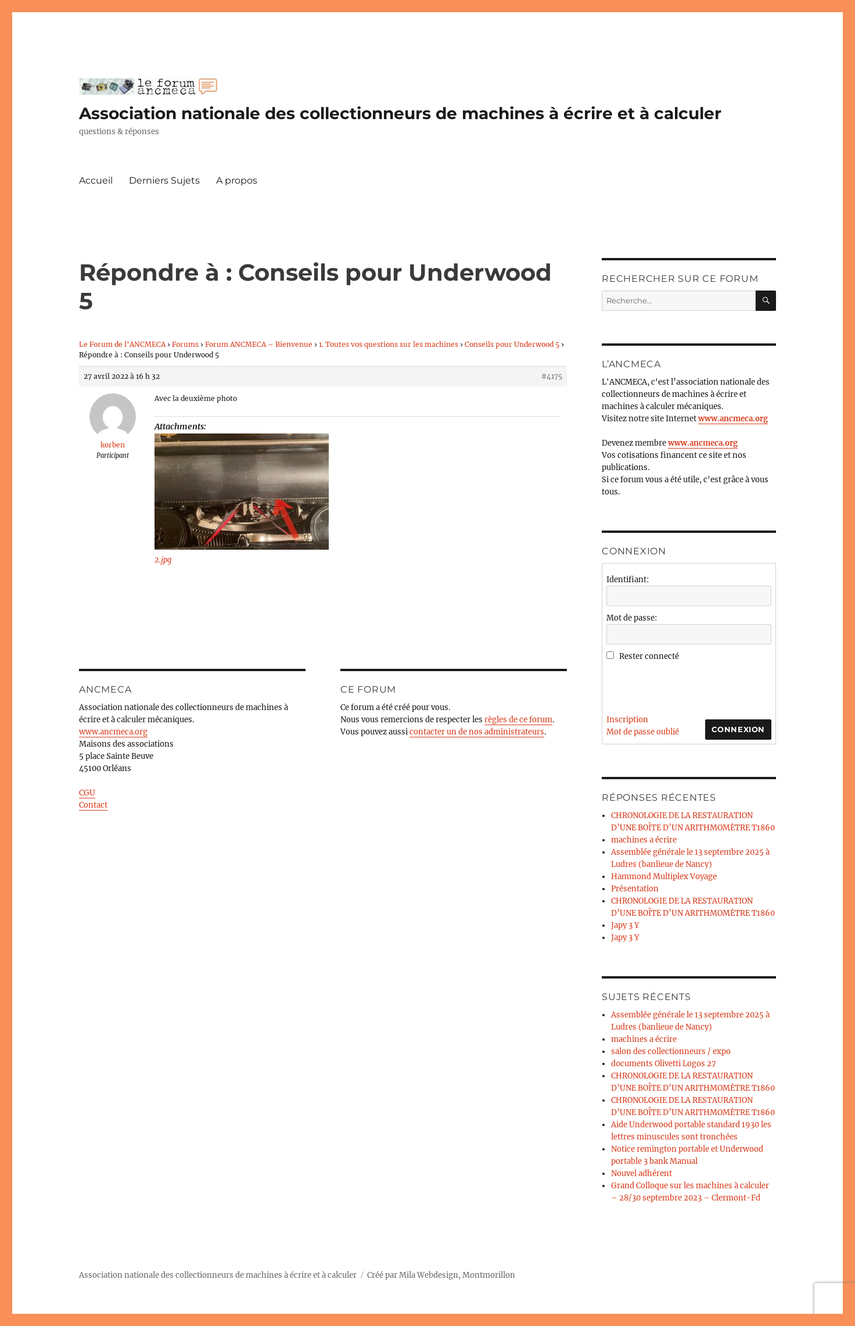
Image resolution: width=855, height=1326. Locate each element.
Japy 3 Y (625, 925)
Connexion (738, 729)
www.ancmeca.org (113, 732)
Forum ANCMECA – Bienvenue (258, 344)
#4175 (551, 376)
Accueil (96, 180)
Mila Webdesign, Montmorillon (457, 1275)
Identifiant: (627, 580)
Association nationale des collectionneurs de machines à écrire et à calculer (400, 113)
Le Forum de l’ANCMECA (122, 344)
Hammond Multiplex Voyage (664, 876)
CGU (87, 793)
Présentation (635, 889)
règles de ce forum (518, 720)
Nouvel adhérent (641, 1173)
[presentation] (694, 685)
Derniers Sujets (164, 180)
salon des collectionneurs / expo (671, 1051)
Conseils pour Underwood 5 (512, 344)
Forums (185, 344)
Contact (93, 805)
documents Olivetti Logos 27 (663, 1064)
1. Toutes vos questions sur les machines (388, 344)
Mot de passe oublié (642, 732)
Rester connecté (649, 656)
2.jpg (163, 560)
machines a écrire (644, 840)
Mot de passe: (631, 618)
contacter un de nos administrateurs (476, 732)
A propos (236, 180)
